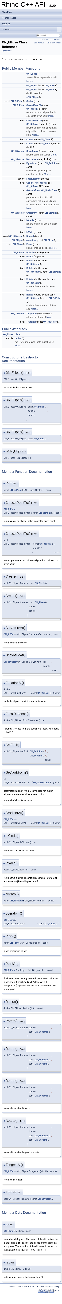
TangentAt (31, 313)
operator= (31, 240)
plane (17, 334)
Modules (6, 23)
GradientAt (31, 213)
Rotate (29, 260)
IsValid (29, 232)
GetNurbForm (33, 190)
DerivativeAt (32, 159)
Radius (29, 256)
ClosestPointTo (34, 105)
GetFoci (30, 182)
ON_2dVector (18, 213)
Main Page (7, 12)
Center (29, 101)
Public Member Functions (50, 39)
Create (29, 139)
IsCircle (30, 220)
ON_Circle (49, 85)
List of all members (54, 43)
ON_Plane (49, 89)
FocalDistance (33, 178)
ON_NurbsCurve (49, 190)
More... (29, 81)
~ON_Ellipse (32, 97)
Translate (31, 322)
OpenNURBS (7, 51)
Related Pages (9, 18)
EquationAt (31, 163)
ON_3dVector (18, 151)
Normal (30, 236)
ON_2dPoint (51, 163)
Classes (32, 29)
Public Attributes (39, 43)
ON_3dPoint (17, 101)
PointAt (30, 252)
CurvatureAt (32, 151)
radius (18, 338)
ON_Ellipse (31, 73)
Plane (29, 244)
